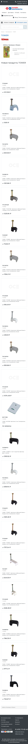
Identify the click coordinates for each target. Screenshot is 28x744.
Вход (16, 17)
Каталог (4, 12)
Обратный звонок (19, 731)
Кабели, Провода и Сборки (8, 707)
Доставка (11, 12)
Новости (17, 720)
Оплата (17, 12)
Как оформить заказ (6, 717)
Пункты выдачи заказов (6, 724)
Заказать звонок (22, 3)
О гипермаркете (19, 717)
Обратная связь (19, 733)
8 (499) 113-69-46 (22, 1)
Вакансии (17, 722)
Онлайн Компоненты (17, 739)
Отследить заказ (22, 22)
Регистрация (23, 17)
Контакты (23, 12)
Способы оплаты (5, 722)
